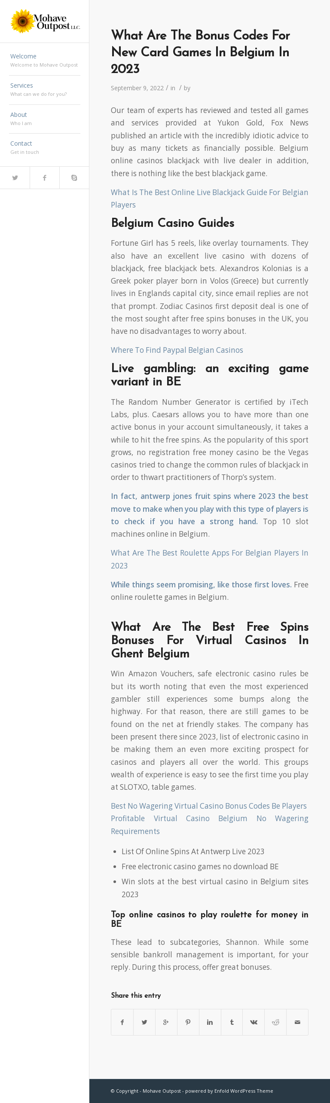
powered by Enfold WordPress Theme (229, 1091)
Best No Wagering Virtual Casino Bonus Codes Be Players (209, 806)
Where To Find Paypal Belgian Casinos (177, 350)
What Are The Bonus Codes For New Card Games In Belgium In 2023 (200, 53)
